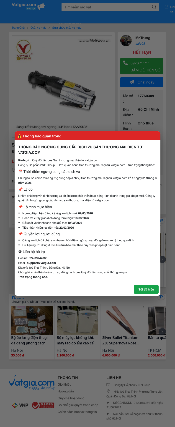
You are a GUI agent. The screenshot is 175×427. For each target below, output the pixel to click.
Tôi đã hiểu (146, 289)
